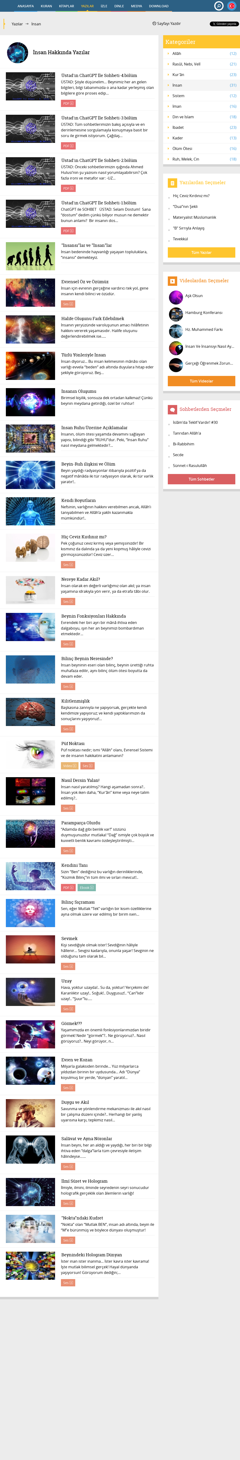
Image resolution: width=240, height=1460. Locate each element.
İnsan (204, 85)
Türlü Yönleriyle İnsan (83, 355)
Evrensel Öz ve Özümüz (85, 282)
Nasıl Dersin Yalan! (80, 780)
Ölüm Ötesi (204, 148)
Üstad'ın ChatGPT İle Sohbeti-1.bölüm (98, 203)
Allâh (204, 53)
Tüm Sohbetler (202, 479)
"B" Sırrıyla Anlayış (189, 228)
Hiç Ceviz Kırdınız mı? (83, 537)
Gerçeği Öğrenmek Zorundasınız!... (202, 365)
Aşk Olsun (186, 297)
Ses (68, 304)
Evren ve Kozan (77, 1060)
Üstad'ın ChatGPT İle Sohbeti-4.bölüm (99, 75)
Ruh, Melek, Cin (204, 159)
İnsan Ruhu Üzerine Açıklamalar (94, 427)
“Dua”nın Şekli (185, 206)
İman (204, 106)
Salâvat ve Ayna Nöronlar (86, 1138)
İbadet (204, 127)
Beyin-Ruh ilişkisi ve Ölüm (88, 464)
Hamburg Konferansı (195, 314)
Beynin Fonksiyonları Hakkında (93, 616)
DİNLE (119, 6)
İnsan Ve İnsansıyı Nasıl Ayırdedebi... (202, 348)
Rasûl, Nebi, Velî (204, 64)
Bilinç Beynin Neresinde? (87, 658)
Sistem (204, 96)
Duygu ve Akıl (75, 1102)
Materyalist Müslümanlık (194, 217)
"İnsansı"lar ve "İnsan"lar (86, 245)
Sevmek (69, 938)
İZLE (104, 6)
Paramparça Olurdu (80, 823)
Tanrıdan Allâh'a (187, 433)
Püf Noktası (73, 743)
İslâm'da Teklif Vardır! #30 (195, 422)
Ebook (87, 887)
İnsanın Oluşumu (78, 391)
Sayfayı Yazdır (167, 23)
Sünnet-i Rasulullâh (190, 465)
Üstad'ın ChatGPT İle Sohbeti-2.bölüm (99, 160)
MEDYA (136, 6)
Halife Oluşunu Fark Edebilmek (92, 318)
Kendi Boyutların (78, 500)
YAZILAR (87, 6)
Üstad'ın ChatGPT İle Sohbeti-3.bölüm (99, 118)
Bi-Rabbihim (183, 444)
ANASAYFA (26, 6)
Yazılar (17, 24)
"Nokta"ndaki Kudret (82, 1218)
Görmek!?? (71, 1023)
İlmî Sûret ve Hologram (84, 1181)
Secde (178, 454)
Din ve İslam (204, 117)
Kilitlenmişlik (75, 701)
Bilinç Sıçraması (78, 902)
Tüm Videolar (201, 381)
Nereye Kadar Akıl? (80, 579)
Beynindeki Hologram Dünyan (91, 1255)
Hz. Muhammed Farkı (196, 331)
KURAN (46, 6)
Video (69, 766)
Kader (204, 138)
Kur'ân (204, 74)
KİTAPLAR (66, 6)
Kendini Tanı (74, 865)
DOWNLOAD (159, 6)
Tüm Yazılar (201, 252)
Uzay (66, 981)
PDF (68, 103)
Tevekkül (180, 238)
